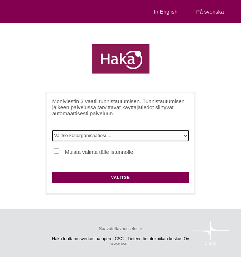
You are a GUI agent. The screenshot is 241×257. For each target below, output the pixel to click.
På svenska (210, 12)
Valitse (120, 177)
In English (165, 12)
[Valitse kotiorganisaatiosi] (120, 135)
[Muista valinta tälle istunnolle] (56, 151)
